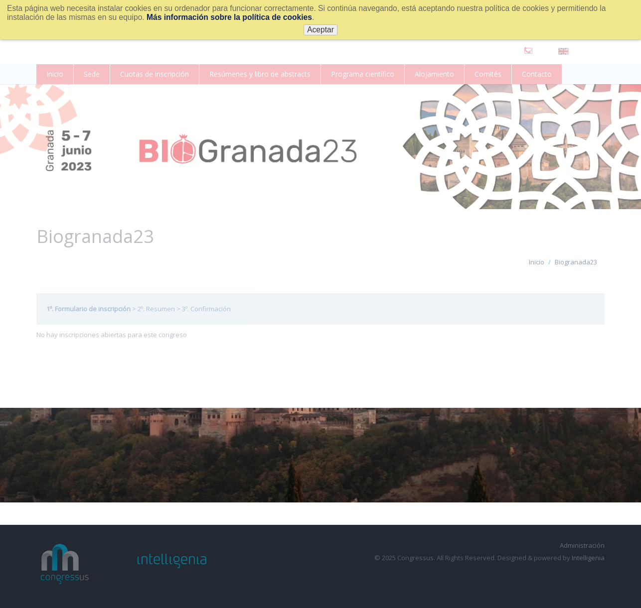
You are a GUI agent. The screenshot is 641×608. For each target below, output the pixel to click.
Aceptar (320, 29)
